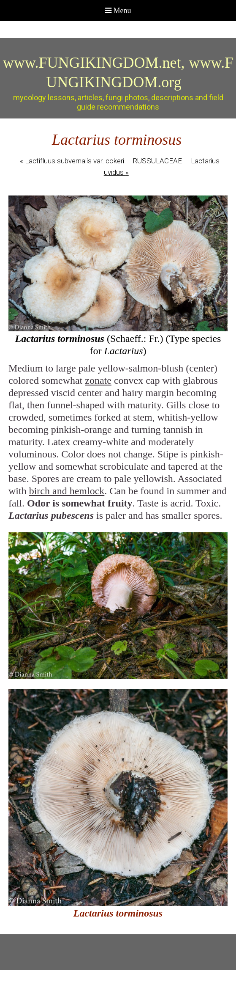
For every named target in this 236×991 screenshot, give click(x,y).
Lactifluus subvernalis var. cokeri (72, 161)
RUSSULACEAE (157, 161)
